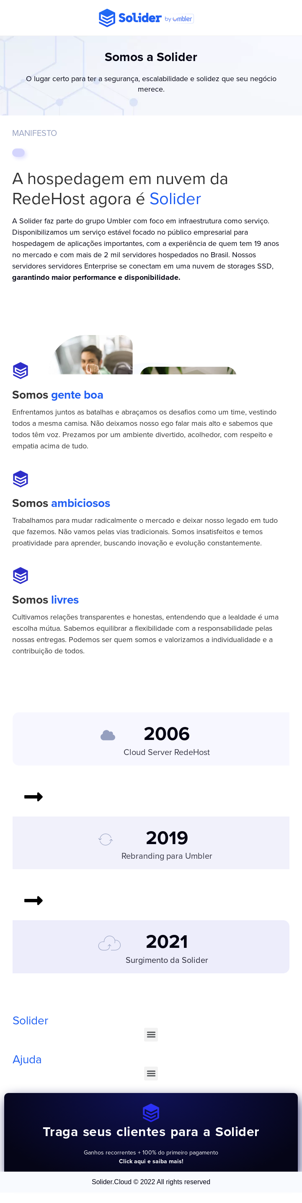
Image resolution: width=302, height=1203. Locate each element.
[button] (151, 1035)
